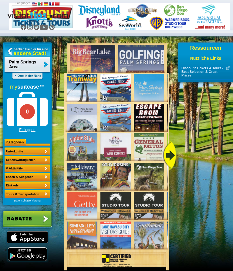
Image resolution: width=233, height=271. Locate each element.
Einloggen (27, 130)
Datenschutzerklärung (27, 200)
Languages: (23, 3)
